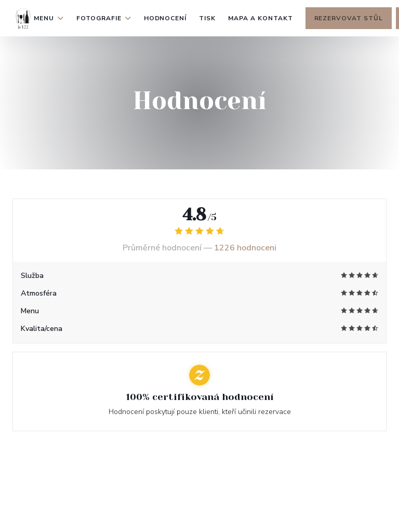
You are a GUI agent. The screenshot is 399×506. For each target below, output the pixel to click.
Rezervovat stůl (348, 18)
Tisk (207, 18)
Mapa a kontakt (260, 18)
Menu (49, 18)
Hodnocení (165, 18)
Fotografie (103, 18)
